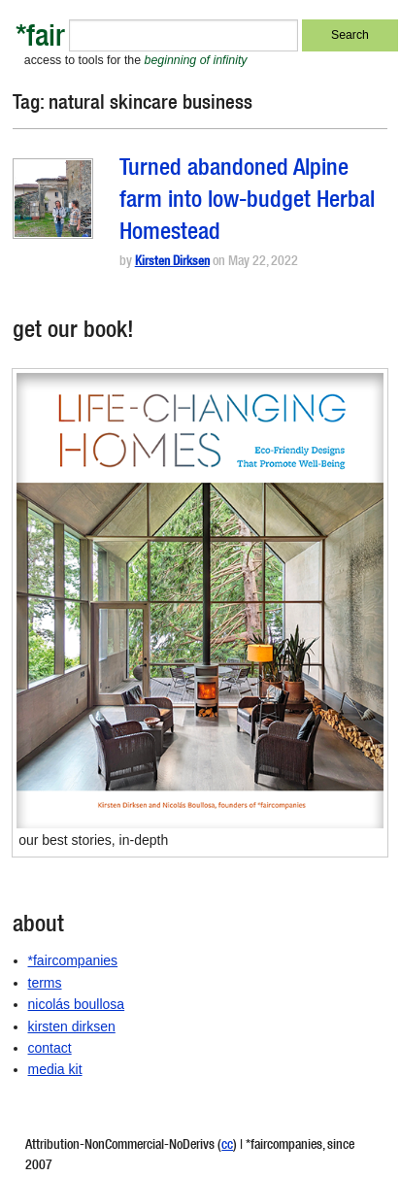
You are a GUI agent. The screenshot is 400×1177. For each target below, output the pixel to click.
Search (350, 35)
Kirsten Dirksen (172, 262)
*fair (40, 39)
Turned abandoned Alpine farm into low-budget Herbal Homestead (247, 202)
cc (227, 1146)
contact (50, 1048)
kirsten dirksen (72, 1026)
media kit (55, 1069)
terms (45, 983)
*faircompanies (73, 960)
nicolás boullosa (76, 1004)
